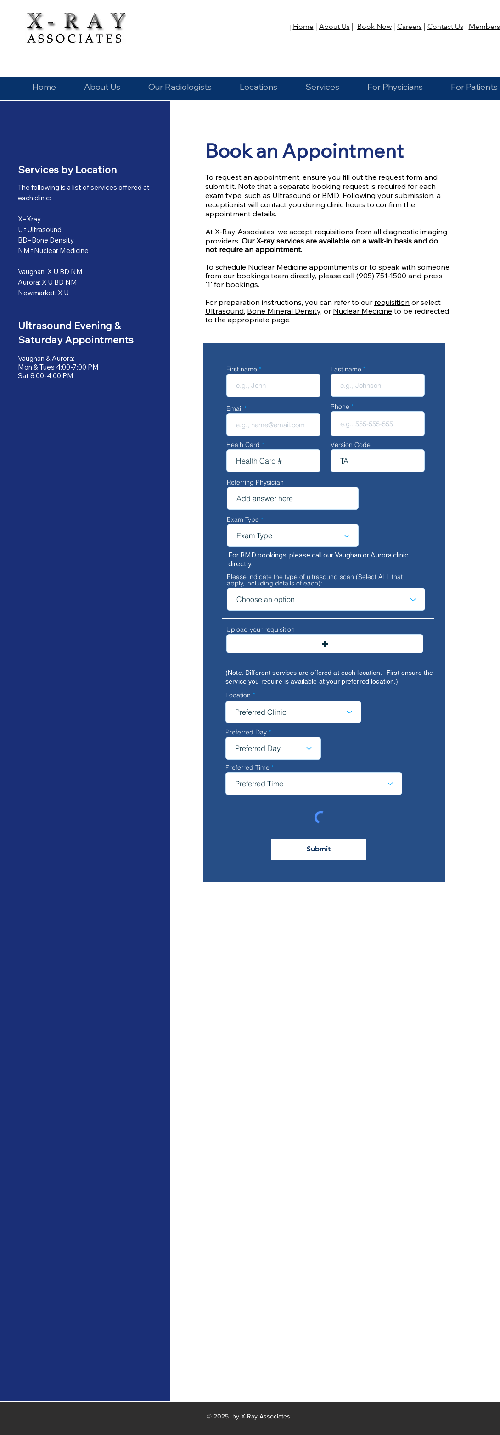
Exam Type (243, 519)
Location (238, 695)
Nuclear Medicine (362, 310)
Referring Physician (255, 482)
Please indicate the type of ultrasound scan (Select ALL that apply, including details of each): (315, 580)
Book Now (374, 26)
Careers (409, 26)
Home (303, 26)
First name (241, 369)
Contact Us (445, 26)
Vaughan (348, 555)
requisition (392, 302)
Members (484, 26)
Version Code (351, 445)
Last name (346, 369)
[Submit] (318, 849)
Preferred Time (247, 767)
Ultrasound (224, 310)
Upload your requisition (260, 629)
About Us (334, 26)
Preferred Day (246, 732)
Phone (340, 406)
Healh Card (243, 445)
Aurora (381, 555)
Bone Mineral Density (283, 310)
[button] (259, 83)
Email (234, 408)
